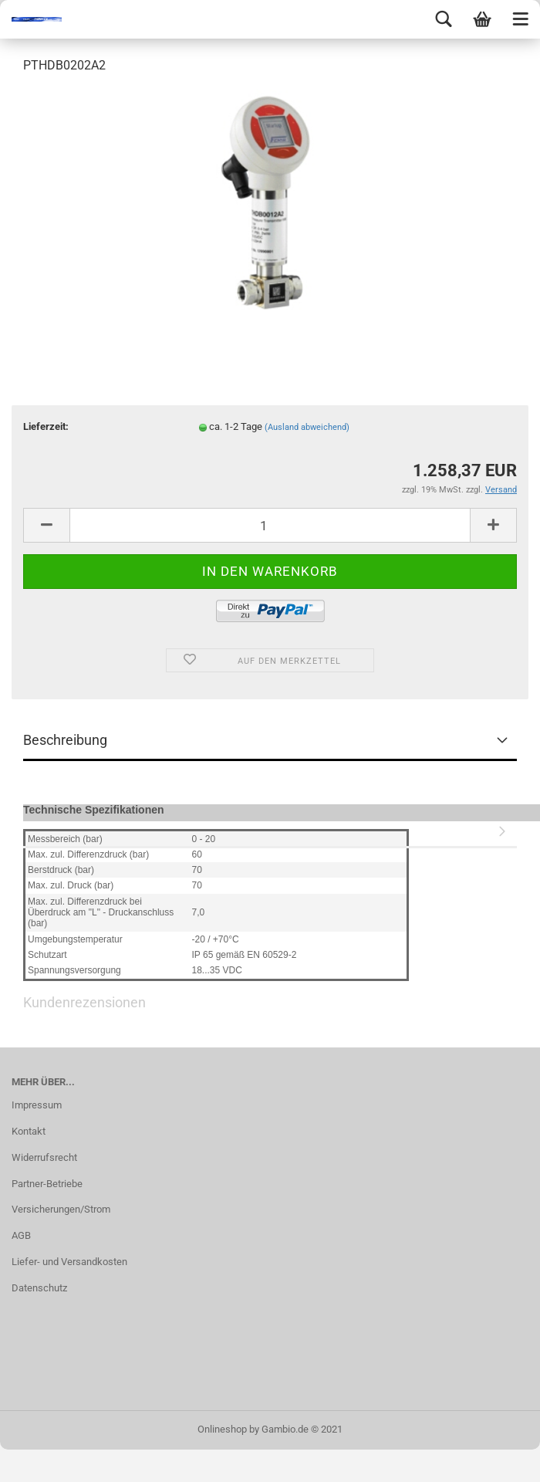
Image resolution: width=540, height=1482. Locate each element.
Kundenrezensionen (270, 829)
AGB (21, 1235)
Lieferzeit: (46, 426)
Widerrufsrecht (44, 1157)
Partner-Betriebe (47, 1183)
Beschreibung (65, 740)
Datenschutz (39, 1288)
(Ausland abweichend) (307, 427)
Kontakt (29, 1131)
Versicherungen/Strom (61, 1209)
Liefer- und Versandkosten (69, 1261)
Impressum (37, 1105)
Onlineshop (222, 1429)
